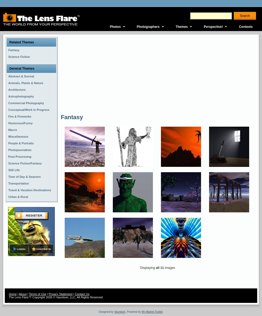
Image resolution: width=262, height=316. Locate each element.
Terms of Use (37, 294)
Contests (246, 27)
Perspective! (213, 27)
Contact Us (82, 294)
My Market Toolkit (152, 311)
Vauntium (120, 311)
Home (13, 294)
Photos (115, 27)
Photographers (148, 27)
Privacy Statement (60, 294)
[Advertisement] (118, 73)
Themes (182, 27)
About (23, 294)
